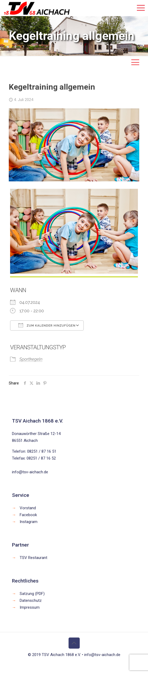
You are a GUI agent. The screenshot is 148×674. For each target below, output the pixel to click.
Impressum (30, 607)
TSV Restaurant (33, 557)
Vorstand (28, 508)
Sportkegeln (31, 359)
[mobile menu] (140, 7)
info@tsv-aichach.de (30, 472)
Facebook (28, 514)
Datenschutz (31, 600)
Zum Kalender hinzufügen (46, 325)
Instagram (28, 521)
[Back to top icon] (74, 643)
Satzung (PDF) (32, 593)
